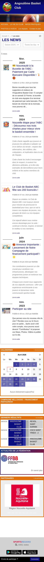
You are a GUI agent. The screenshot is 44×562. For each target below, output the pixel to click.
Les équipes (23, 29)
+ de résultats (39, 417)
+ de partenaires (38, 478)
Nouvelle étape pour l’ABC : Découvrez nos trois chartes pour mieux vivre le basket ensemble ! (27, 127)
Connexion (35, 559)
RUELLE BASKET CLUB (17, 441)
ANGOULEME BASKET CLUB (15, 424)
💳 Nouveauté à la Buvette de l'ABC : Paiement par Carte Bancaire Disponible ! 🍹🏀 (26, 71)
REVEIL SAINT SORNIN (33, 424)
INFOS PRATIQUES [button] (33, 24)
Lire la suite (16, 111)
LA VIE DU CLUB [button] (16, 24)
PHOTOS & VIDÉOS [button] (9, 29)
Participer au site (21, 308)
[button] (3, 498)
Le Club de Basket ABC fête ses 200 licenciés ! (25, 188)
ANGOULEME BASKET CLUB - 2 (15, 433)
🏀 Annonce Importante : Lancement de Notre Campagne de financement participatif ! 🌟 (26, 250)
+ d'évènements (38, 350)
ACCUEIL (4, 24)
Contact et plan (35, 29)
